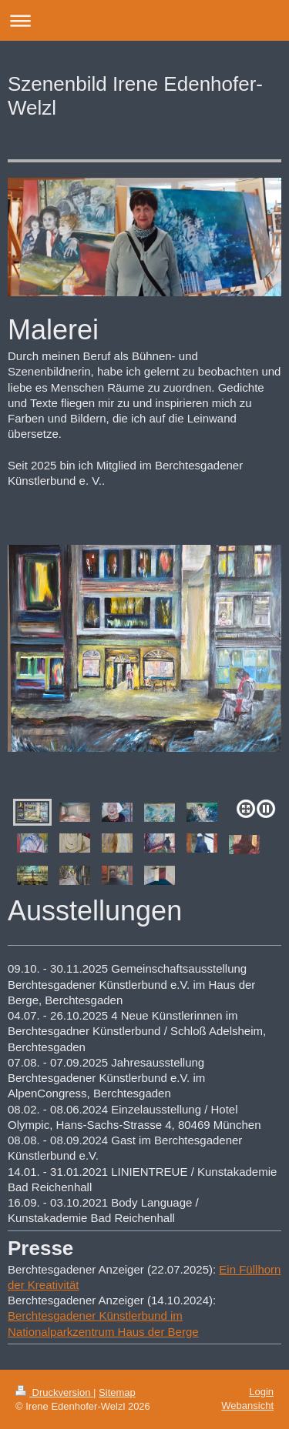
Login (261, 1391)
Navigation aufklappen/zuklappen (144, 20)
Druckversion (54, 1392)
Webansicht (247, 1405)
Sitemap (117, 1392)
